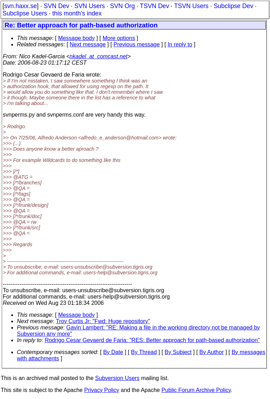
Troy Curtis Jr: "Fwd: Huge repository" (103, 321)
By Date (113, 352)
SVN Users (89, 5)
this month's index (77, 13)
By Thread (144, 352)
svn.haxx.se (20, 5)
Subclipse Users (24, 13)
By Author (211, 352)
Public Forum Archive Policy (196, 390)
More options (119, 38)
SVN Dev (56, 5)
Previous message (137, 44)
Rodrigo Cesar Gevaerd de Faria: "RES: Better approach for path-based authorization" (152, 340)
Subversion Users (117, 378)
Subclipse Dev (233, 5)
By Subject (178, 352)
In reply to (180, 44)
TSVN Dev (154, 5)
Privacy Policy (101, 390)
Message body (76, 38)
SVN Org (122, 5)
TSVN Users (191, 5)
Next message (87, 44)
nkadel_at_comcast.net (99, 56)
